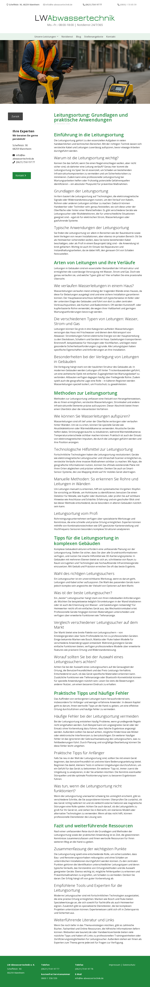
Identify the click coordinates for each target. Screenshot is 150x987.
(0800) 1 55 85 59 (128, 4)
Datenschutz (129, 964)
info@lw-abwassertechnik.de (89, 977)
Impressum (114, 964)
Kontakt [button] (22, 176)
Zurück (15, 115)
